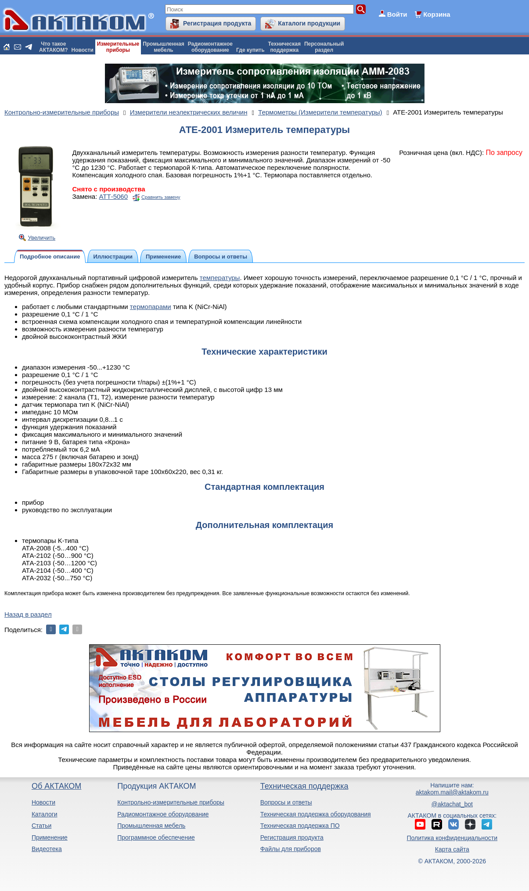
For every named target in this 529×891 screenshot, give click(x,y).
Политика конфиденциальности (452, 837)
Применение (50, 837)
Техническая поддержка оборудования (315, 814)
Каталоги (45, 814)
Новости (83, 50)
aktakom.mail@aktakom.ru (452, 792)
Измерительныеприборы (118, 47)
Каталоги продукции (309, 23)
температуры (220, 277)
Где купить (250, 50)
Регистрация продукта (217, 23)
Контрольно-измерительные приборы (170, 802)
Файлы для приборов (290, 848)
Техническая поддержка (304, 786)
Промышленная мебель (151, 825)
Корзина (436, 14)
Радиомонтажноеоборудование (210, 47)
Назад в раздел (28, 614)
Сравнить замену (160, 197)
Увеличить (41, 237)
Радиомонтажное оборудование (163, 814)
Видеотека (47, 848)
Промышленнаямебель (163, 47)
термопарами (150, 306)
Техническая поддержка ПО (300, 825)
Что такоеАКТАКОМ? (53, 47)
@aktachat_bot (452, 804)
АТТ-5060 (113, 196)
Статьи (41, 825)
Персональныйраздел (324, 47)
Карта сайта (452, 849)
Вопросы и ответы (286, 802)
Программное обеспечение (156, 837)
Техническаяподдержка (284, 47)
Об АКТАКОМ (56, 786)
